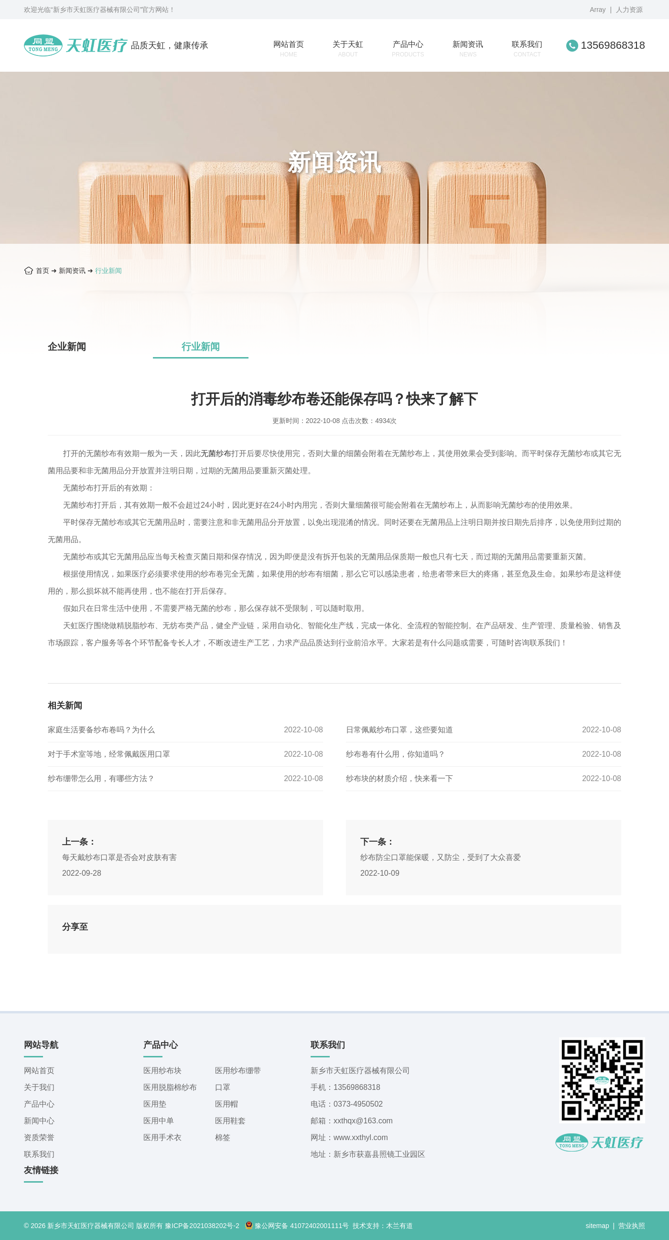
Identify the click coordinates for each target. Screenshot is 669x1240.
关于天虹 (348, 49)
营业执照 (631, 1225)
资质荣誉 (39, 1137)
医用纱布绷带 (238, 1070)
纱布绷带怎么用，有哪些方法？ (101, 778)
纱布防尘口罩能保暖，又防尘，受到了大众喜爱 (440, 857)
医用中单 (158, 1121)
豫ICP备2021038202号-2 (202, 1225)
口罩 (222, 1087)
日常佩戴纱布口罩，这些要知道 (399, 730)
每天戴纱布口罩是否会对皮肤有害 (119, 857)
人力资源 (629, 9)
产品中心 (408, 49)
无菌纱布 (216, 453)
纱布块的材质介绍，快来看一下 (399, 778)
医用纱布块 (162, 1070)
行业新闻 (108, 270)
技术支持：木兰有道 (383, 1225)
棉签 (222, 1137)
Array (597, 9)
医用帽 (226, 1104)
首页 (42, 270)
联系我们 (527, 49)
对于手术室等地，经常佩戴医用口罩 (109, 754)
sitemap (597, 1225)
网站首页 (288, 49)
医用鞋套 (230, 1121)
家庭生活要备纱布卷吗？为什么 (101, 730)
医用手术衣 (162, 1137)
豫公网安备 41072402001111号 (297, 1225)
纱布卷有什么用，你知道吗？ (395, 754)
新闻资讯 (468, 49)
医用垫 (154, 1104)
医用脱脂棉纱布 (170, 1087)
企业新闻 (67, 346)
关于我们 (39, 1087)
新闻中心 (39, 1121)
